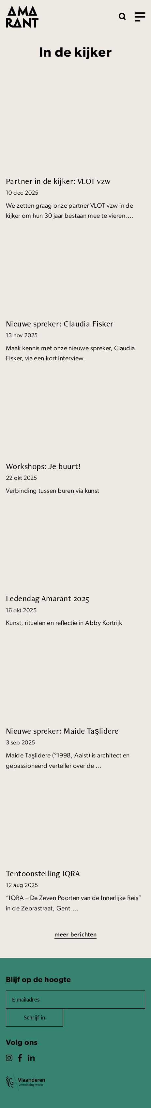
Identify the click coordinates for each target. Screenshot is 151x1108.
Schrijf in (34, 1017)
